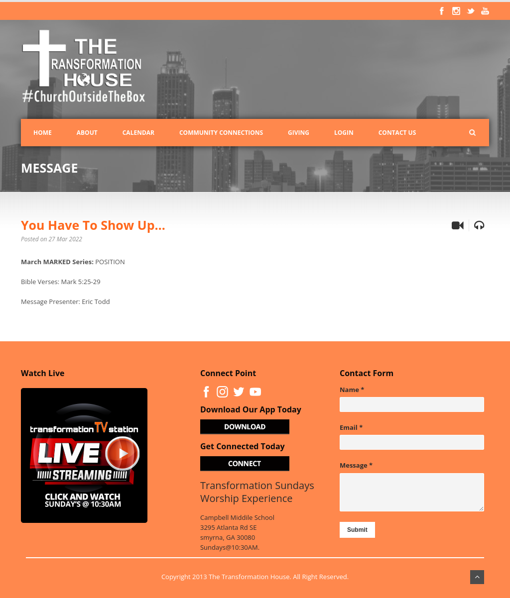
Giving (298, 132)
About (87, 132)
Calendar (138, 132)
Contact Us (397, 132)
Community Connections (221, 132)
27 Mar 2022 (65, 239)
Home (42, 132)
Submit (357, 529)
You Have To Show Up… (93, 224)
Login (344, 132)
